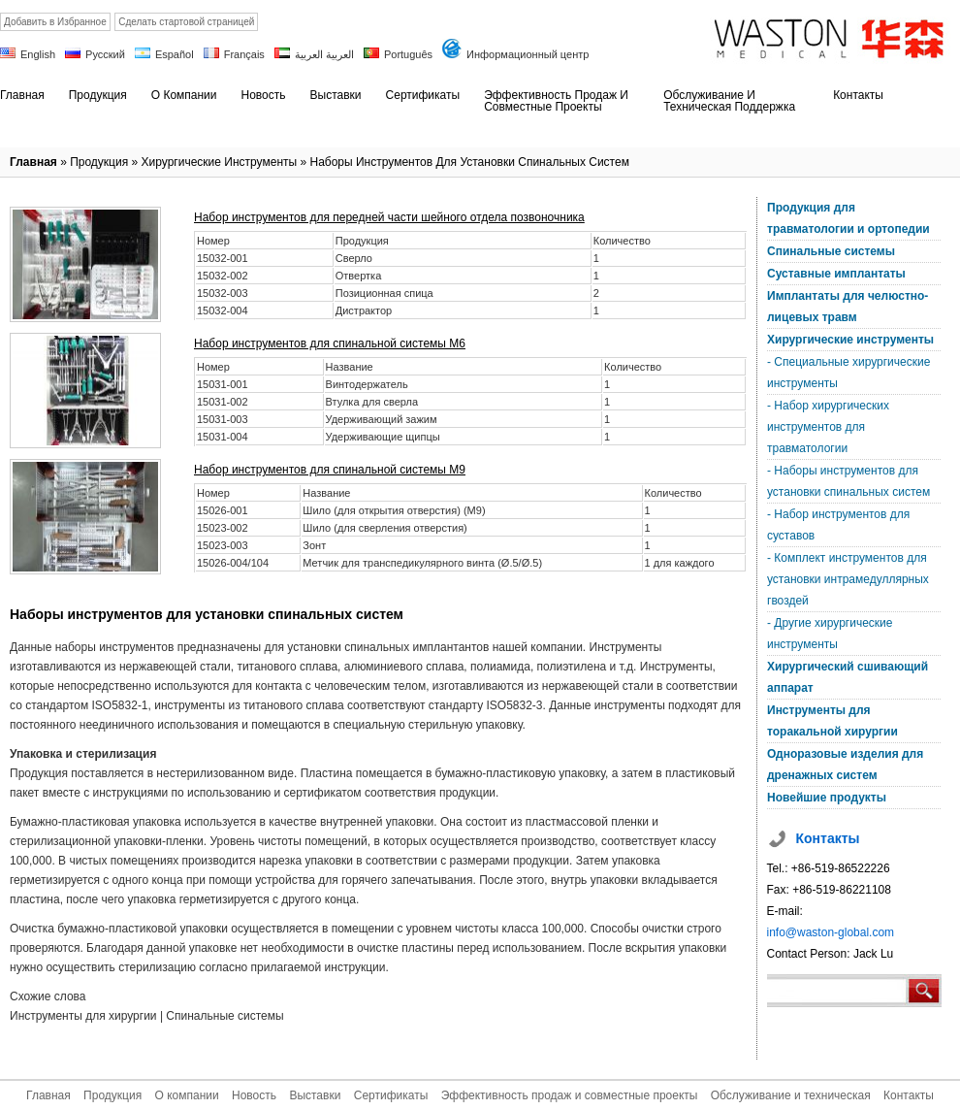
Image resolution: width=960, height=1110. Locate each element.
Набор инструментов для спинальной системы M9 (329, 469)
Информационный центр (527, 54)
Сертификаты (391, 1095)
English (37, 54)
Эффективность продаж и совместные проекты (569, 1095)
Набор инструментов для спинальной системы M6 (329, 343)
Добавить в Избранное (55, 21)
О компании (186, 1095)
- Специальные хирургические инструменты (848, 372)
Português (408, 54)
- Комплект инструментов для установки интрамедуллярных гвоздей (848, 579)
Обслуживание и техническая (791, 1095)
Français (244, 54)
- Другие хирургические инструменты (830, 633)
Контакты (908, 1095)
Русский (105, 54)
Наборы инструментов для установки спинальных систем (468, 162)
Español (174, 54)
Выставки (314, 1095)
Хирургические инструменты (220, 162)
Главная (33, 162)
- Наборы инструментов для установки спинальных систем (848, 481)
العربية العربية (324, 54)
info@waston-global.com (831, 932)
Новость (254, 1095)
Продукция (99, 162)
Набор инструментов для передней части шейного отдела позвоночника (389, 217)
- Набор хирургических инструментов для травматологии (828, 427)
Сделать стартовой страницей (186, 21)
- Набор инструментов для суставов (838, 524)
